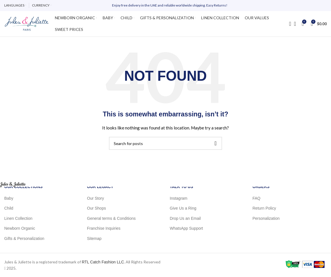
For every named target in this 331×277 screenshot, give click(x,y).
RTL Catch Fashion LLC (103, 261)
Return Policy (264, 208)
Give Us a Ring (183, 208)
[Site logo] (26, 23)
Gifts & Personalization (24, 238)
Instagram (178, 198)
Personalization (266, 218)
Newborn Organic (19, 228)
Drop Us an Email (185, 218)
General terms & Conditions (111, 218)
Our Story (95, 198)
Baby (8, 198)
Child (8, 208)
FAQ (257, 198)
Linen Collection (18, 218)
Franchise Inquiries (104, 228)
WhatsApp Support (186, 228)
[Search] (288, 23)
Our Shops (96, 208)
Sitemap (94, 238)
